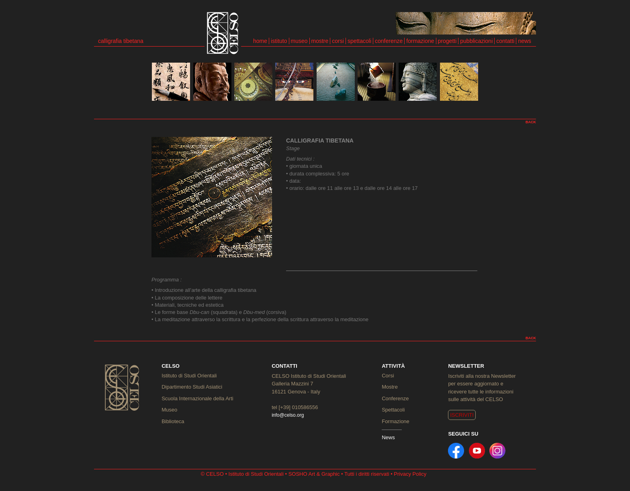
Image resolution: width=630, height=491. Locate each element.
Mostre (390, 387)
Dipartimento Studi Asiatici (192, 387)
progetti (447, 41)
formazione (420, 41)
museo (299, 41)
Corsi (388, 376)
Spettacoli (393, 410)
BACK (531, 122)
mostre (320, 41)
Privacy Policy (410, 474)
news (524, 41)
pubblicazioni (476, 41)
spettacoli (359, 41)
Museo (169, 410)
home (260, 41)
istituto (279, 41)
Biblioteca (173, 421)
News (388, 437)
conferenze (389, 41)
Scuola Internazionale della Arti (197, 398)
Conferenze (395, 398)
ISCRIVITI (462, 415)
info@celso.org (288, 415)
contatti (505, 41)
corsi (338, 41)
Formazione (395, 421)
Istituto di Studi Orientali (189, 376)
